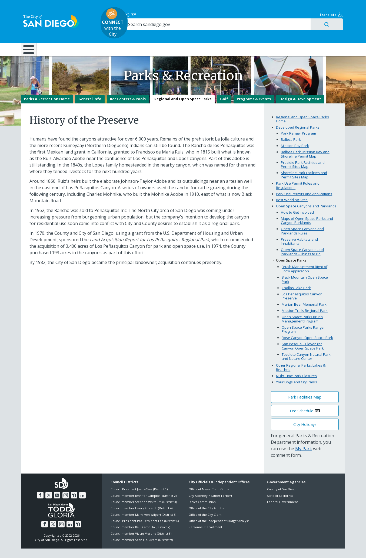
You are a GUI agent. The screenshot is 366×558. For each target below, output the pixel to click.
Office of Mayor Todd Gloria (209, 477)
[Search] (298, 16)
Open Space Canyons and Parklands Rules (302, 218)
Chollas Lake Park (296, 275)
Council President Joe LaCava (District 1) (139, 477)
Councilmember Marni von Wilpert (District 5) (143, 502)
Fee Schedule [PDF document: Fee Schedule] (301, 398)
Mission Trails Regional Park (305, 298)
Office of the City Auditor (207, 496)
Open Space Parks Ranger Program (303, 317)
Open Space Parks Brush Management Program (302, 306)
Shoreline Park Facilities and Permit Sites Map (304, 163)
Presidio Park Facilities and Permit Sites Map (303, 152)
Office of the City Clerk (205, 502)
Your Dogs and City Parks (296, 369)
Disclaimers (115, 547)
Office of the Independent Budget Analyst (219, 509)
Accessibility (171, 547)
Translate (333, 6)
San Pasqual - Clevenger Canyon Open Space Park (303, 333)
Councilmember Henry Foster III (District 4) (141, 496)
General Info (89, 86)
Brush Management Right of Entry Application (304, 257)
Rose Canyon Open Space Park (307, 325)
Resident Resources (115, 33)
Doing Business (164, 33)
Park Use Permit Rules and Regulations (298, 173)
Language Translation (207, 547)
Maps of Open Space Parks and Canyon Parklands (307, 208)
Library (213, 33)
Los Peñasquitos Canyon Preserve (302, 284)
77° (270, 6)
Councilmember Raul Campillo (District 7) (140, 515)
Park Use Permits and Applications (304, 181)
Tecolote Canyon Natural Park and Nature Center (306, 344)
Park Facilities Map (304, 384)
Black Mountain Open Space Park (305, 267)
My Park (303, 436)
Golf (224, 86)
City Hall (318, 33)
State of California (280, 483)
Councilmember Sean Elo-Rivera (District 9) (142, 528)
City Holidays (305, 412)
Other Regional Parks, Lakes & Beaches (300, 355)
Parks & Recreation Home (47, 86)
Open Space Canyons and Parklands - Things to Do (302, 239)
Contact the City (244, 547)
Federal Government (282, 490)
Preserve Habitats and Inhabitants (299, 229)
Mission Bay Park (295, 133)
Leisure (66, 33)
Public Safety (265, 33)
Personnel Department (205, 515)
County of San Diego (281, 477)
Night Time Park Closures (296, 363)
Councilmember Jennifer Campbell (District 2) (144, 483)
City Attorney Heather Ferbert (210, 483)
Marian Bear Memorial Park (304, 292)
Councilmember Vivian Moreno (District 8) (141, 521)
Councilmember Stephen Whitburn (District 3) (144, 490)
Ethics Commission (202, 490)
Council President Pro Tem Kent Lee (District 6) (145, 509)
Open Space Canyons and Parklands (306, 194)
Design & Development (300, 86)
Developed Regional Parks (298, 115)
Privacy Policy (143, 547)
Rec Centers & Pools (128, 86)
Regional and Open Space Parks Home (302, 107)
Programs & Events (254, 86)
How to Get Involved (297, 200)
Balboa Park (291, 127)
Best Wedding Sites (292, 187)
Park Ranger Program (298, 121)
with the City (181, 14)
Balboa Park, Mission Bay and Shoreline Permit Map (305, 141)
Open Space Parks (291, 248)
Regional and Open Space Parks (182, 86)
